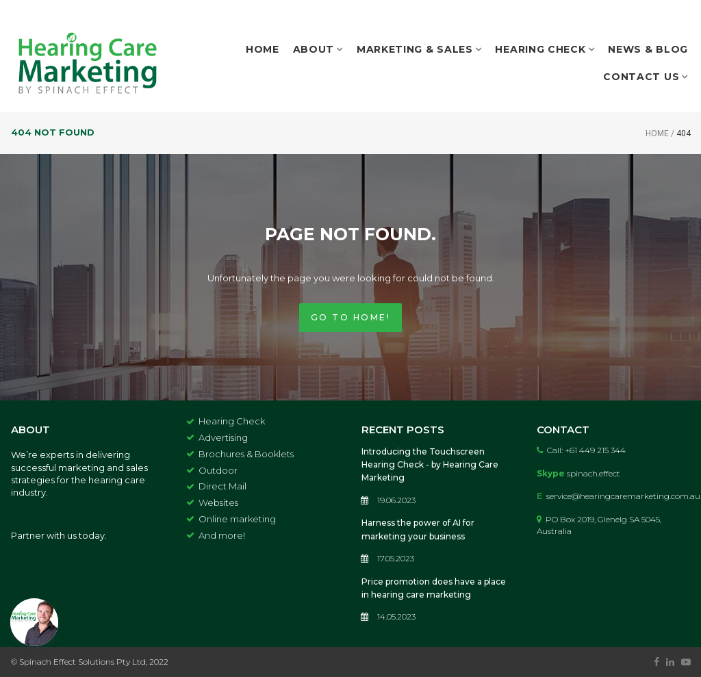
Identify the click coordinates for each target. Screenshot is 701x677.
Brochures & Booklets (246, 453)
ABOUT (318, 49)
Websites (218, 502)
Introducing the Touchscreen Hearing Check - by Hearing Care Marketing (429, 464)
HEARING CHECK (544, 49)
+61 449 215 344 (595, 450)
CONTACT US (645, 77)
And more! (222, 535)
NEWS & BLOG (648, 49)
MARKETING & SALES (419, 49)
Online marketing (237, 518)
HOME (262, 49)
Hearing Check (232, 421)
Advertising (223, 437)
